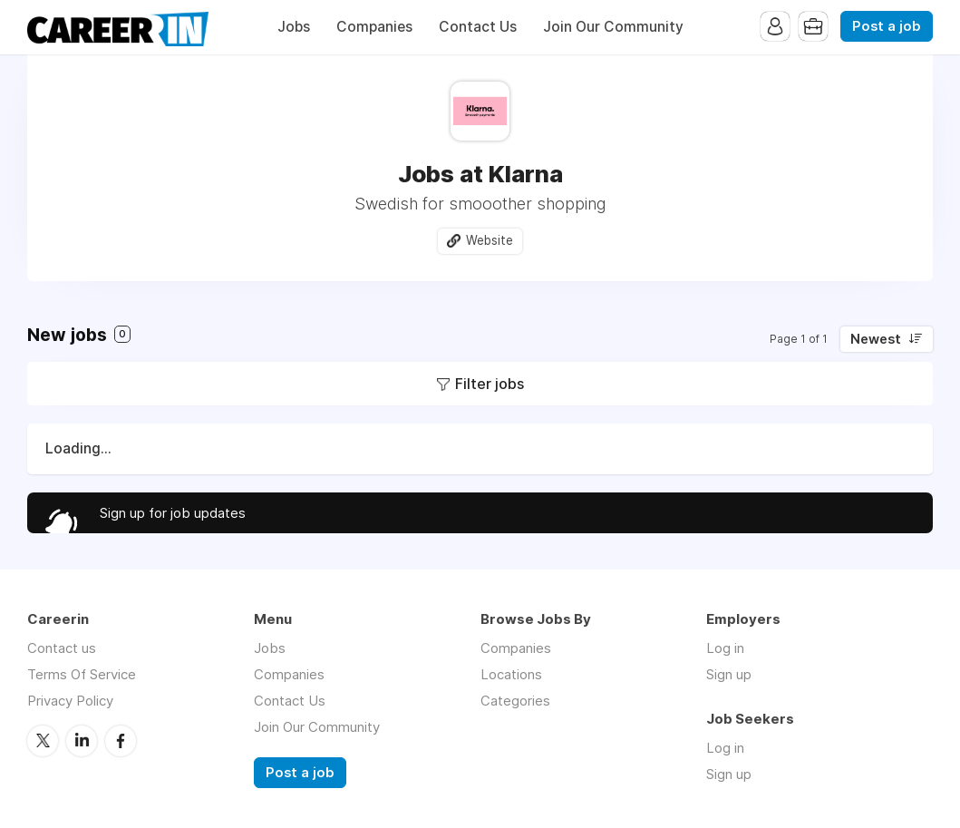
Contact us (61, 648)
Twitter (42, 741)
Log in (725, 648)
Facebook (120, 741)
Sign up (729, 674)
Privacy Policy (70, 700)
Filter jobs (489, 384)
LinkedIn (81, 741)
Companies (374, 26)
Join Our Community (613, 26)
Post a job (886, 26)
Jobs (293, 26)
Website (489, 240)
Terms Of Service (81, 674)
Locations (511, 674)
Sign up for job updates (173, 512)
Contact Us (478, 26)
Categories (515, 700)
